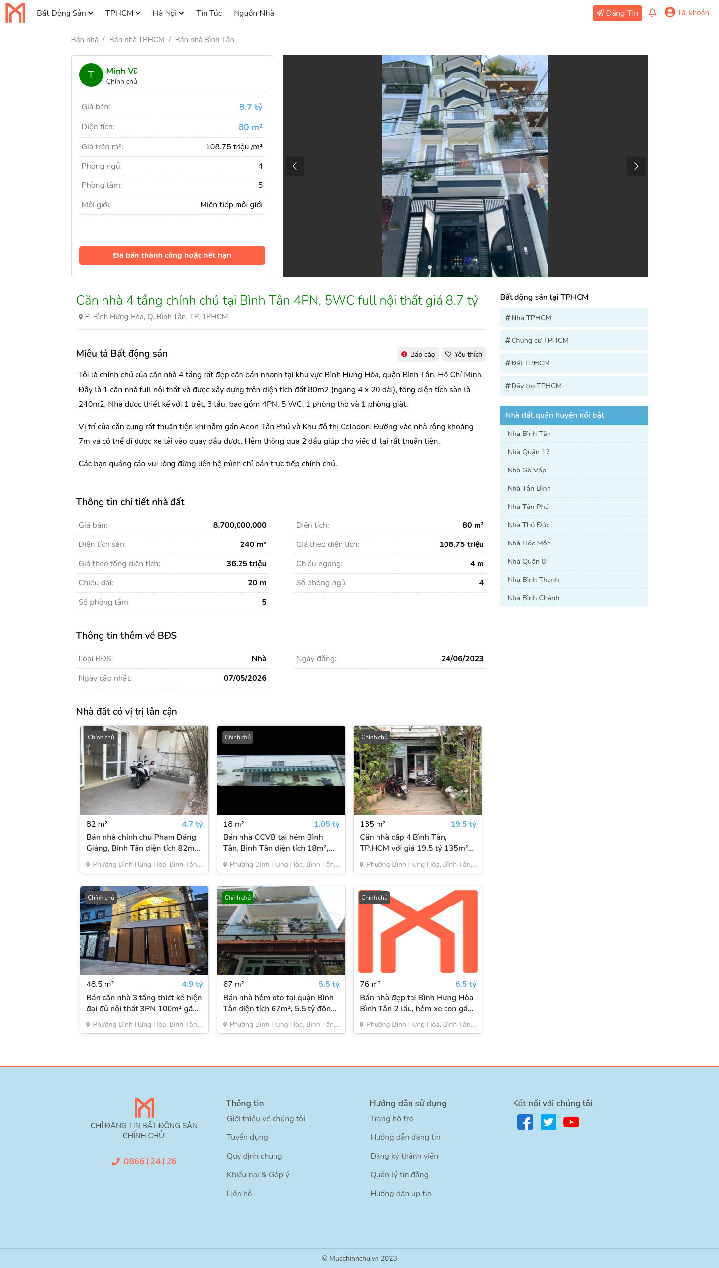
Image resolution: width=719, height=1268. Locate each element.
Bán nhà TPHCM (137, 40)
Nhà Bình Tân (529, 433)
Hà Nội (165, 13)
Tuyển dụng (247, 1137)
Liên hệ (239, 1193)
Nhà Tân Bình (529, 488)
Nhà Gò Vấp (527, 470)
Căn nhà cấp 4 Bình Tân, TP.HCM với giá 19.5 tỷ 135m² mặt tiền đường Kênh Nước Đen (416, 843)
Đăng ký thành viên (404, 1156)
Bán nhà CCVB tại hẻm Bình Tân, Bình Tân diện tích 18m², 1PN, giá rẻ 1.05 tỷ (276, 843)
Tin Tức (209, 13)
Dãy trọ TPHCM (537, 386)
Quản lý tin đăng (399, 1174)
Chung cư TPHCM (540, 340)
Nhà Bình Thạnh (533, 579)
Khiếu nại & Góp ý (258, 1174)
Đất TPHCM (531, 363)
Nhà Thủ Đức (528, 525)
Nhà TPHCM (532, 318)
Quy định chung (254, 1156)
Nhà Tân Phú (528, 506)
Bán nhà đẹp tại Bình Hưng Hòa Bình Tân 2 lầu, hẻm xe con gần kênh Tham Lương (416, 1003)
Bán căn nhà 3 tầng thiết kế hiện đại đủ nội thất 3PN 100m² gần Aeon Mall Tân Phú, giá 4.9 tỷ (144, 1003)
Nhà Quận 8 (527, 561)
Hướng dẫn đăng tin (405, 1137)
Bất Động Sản (61, 13)
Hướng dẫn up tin (401, 1193)
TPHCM (119, 13)
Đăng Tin (622, 13)
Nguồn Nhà (254, 13)
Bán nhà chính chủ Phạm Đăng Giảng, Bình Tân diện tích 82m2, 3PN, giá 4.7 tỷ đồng (143, 843)
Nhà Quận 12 (529, 452)
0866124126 (150, 1161)
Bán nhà (85, 40)
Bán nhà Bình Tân (204, 40)
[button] (636, 166)
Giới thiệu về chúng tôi (266, 1118)
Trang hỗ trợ (391, 1118)
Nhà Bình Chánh (534, 598)
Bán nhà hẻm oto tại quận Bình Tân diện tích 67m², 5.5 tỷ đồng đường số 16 (279, 1003)
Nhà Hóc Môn (529, 543)
